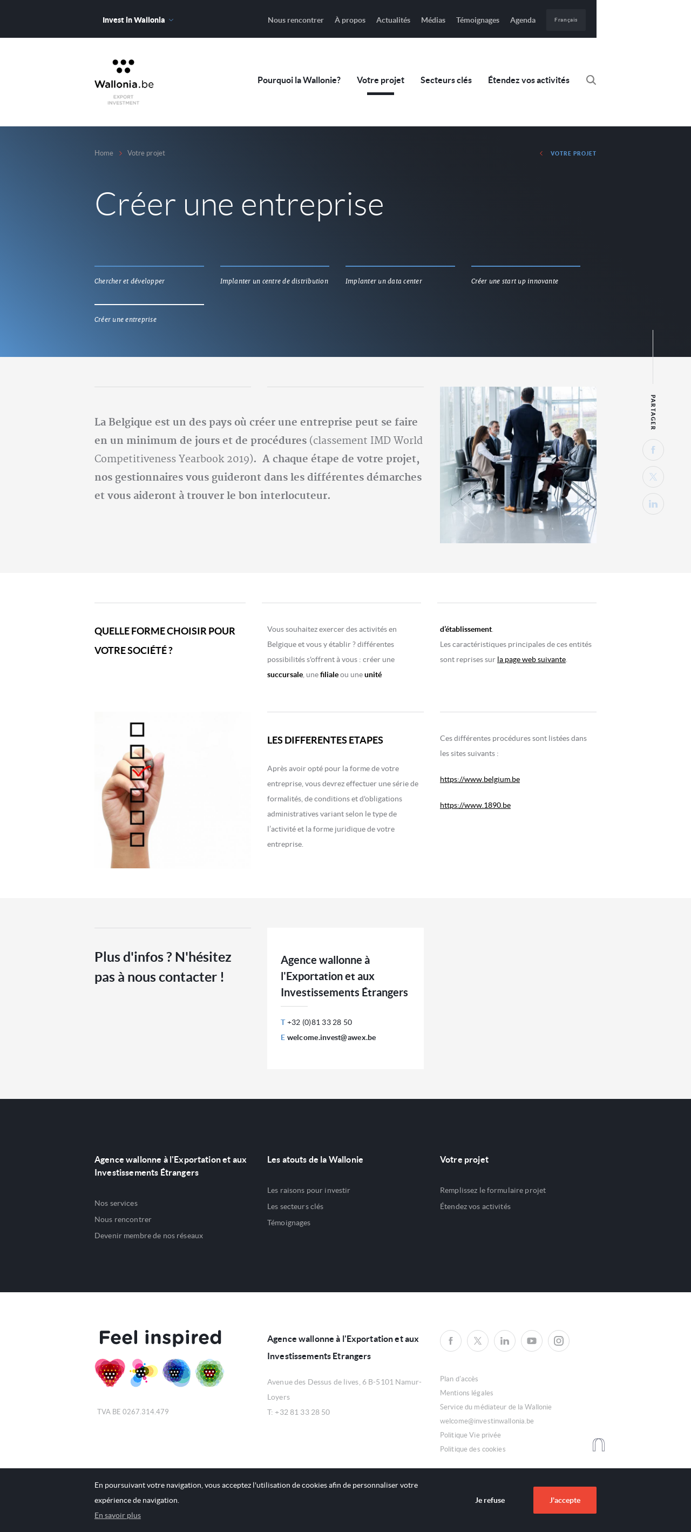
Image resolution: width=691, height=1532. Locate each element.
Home (104, 153)
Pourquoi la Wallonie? (299, 80)
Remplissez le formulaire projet (493, 1190)
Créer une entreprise (125, 319)
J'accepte (565, 1500)
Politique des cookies (473, 1449)
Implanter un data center (384, 281)
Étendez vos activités (529, 80)
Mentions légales (466, 1393)
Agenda (523, 20)
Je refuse (490, 1500)
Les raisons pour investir (309, 1190)
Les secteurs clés (295, 1206)
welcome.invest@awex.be (331, 1037)
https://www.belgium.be (480, 779)
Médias (433, 20)
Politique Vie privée (471, 1435)
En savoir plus (117, 1515)
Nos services (116, 1203)
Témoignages (477, 20)
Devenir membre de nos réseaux (148, 1235)
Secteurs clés (446, 80)
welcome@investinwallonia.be (487, 1421)
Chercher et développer (129, 281)
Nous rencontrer (296, 20)
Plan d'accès (459, 1379)
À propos (350, 20)
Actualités (393, 20)
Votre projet (380, 80)
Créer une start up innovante (515, 281)
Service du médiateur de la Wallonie (496, 1407)
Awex (124, 82)
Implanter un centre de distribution (274, 281)
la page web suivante (531, 659)
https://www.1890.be (475, 805)
